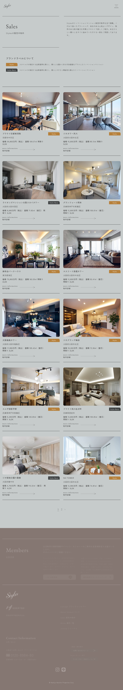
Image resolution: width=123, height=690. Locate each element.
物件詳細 (21, 149)
